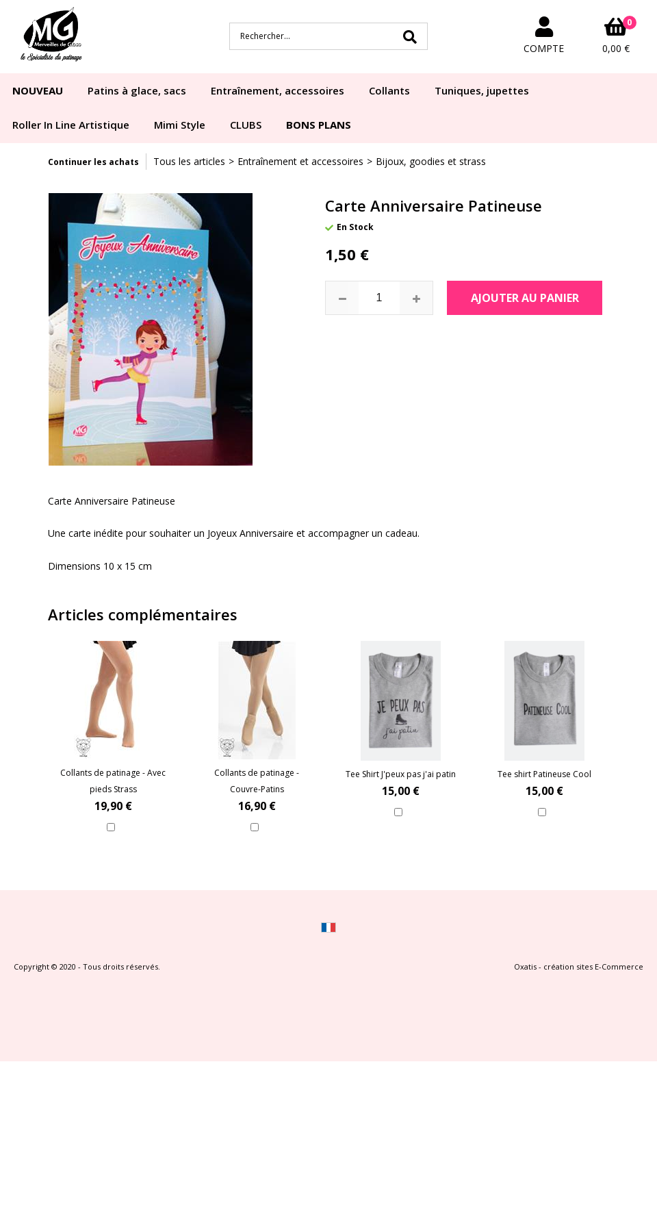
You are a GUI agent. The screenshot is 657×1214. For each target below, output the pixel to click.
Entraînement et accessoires (300, 161)
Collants (389, 90)
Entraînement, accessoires (277, 90)
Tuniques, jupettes (482, 90)
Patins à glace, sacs (137, 90)
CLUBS (245, 124)
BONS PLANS (318, 124)
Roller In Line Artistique (70, 124)
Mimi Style (179, 124)
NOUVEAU (37, 90)
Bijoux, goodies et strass (431, 161)
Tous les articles (189, 161)
